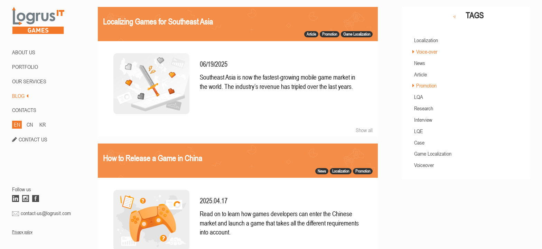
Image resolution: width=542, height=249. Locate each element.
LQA (418, 97)
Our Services (29, 81)
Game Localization (432, 153)
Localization (426, 40)
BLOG (20, 96)
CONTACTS (24, 110)
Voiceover (424, 165)
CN (30, 124)
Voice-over (426, 51)
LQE (418, 131)
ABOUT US (23, 52)
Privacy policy (22, 232)
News (419, 63)
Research (423, 108)
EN (17, 124)
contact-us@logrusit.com (46, 213)
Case (419, 142)
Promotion (426, 85)
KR (42, 124)
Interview (423, 120)
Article (420, 74)
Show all (364, 130)
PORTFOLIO (25, 67)
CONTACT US (33, 139)
